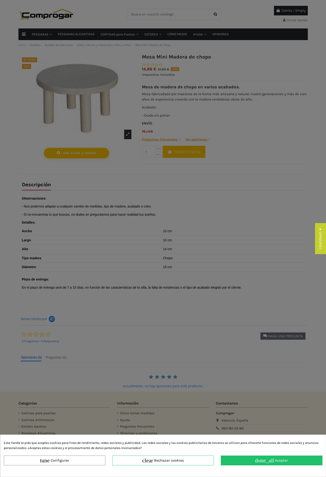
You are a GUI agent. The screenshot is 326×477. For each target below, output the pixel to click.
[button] (320, 238)
